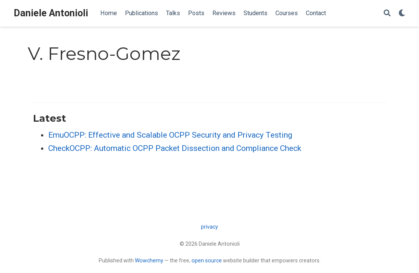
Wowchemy (149, 260)
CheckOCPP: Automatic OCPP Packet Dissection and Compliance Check (174, 148)
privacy (209, 227)
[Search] (387, 13)
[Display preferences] (401, 13)
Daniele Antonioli (51, 13)
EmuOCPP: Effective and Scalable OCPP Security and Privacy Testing (170, 135)
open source (206, 260)
